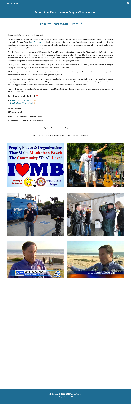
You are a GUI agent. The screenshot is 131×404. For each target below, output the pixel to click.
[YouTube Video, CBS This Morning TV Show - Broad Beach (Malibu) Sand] (45, 312)
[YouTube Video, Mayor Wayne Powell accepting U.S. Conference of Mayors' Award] (45, 364)
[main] (65, 12)
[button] (3, 3)
